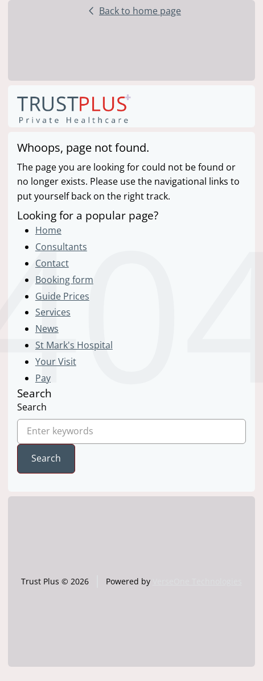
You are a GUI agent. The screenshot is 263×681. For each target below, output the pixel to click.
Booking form (64, 279)
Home (48, 230)
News (47, 328)
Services (53, 312)
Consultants (61, 246)
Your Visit (55, 361)
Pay (43, 378)
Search (32, 407)
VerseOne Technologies (197, 581)
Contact (52, 263)
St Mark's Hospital (74, 345)
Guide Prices (62, 296)
